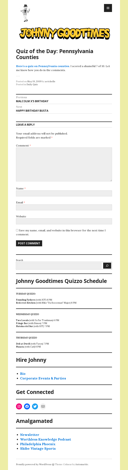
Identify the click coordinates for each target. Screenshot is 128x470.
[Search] (107, 266)
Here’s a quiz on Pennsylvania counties (42, 66)
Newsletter (29, 435)
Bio (23, 373)
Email (20, 202)
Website (21, 216)
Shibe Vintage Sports (38, 448)
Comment (23, 145)
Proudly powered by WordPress (33, 464)
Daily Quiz (32, 84)
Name (21, 188)
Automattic (81, 464)
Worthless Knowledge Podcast (45, 439)
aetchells (50, 81)
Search (19, 260)
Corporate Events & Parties (43, 378)
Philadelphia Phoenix (38, 444)
